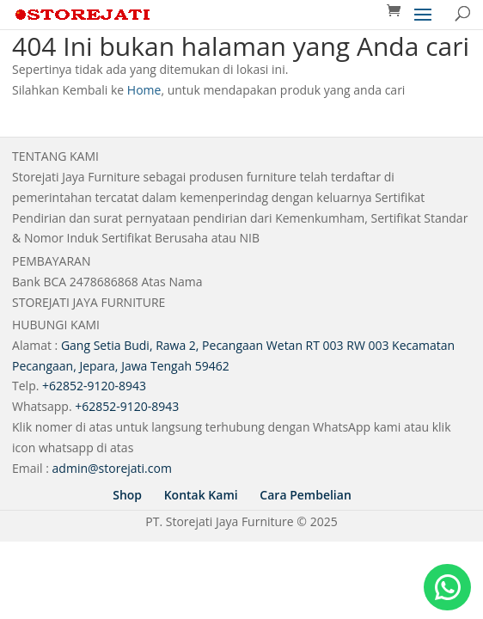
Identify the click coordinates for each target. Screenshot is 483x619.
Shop (127, 495)
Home (144, 90)
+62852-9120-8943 (94, 385)
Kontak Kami (201, 495)
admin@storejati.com (112, 468)
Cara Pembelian (305, 495)
